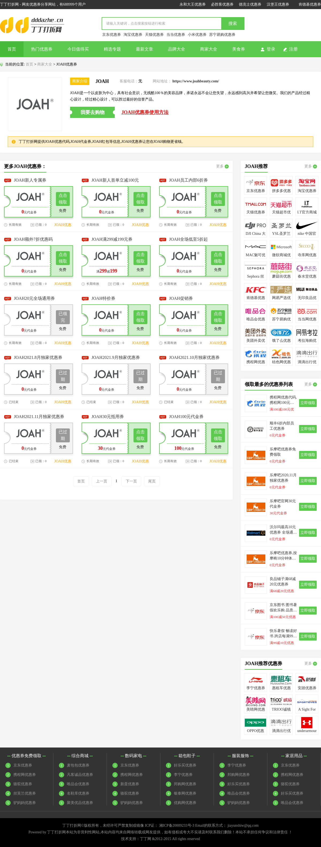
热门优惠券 (41, 49)
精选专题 (112, 49)
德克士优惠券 (250, 4)
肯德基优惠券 (310, 4)
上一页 (101, 481)
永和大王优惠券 (192, 4)
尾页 (152, 481)
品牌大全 (176, 49)
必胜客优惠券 (222, 4)
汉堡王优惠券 (278, 4)
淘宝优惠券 (133, 35)
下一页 (131, 481)
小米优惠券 (197, 35)
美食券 (238, 49)
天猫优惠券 (154, 35)
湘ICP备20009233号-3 (176, 825)
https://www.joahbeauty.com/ (196, 81)
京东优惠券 (111, 35)
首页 (11, 49)
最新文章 (144, 49)
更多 (222, 166)
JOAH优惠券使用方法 (145, 112)
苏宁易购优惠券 (222, 35)
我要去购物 (93, 112)
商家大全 (208, 49)
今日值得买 (78, 49)
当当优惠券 (175, 35)
